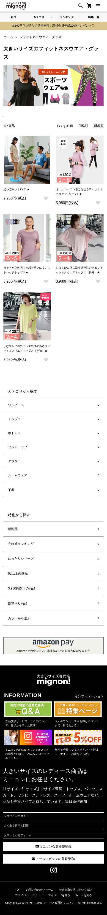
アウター (14, 461)
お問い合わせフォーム (17, 835)
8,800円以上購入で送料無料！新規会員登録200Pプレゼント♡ (53, 25)
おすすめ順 (65, 126)
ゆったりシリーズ (21, 558)
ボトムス (14, 433)
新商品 (13, 529)
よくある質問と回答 (16, 825)
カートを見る (83, 895)
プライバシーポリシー (29, 895)
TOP (17, 889)
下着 (11, 490)
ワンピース (16, 405)
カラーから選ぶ (19, 618)
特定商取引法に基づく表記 (75, 889)
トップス (14, 419)
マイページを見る (59, 895)
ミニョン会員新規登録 (54, 846)
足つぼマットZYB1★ (16, 189)
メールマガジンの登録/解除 (53, 859)
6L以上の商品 (18, 573)
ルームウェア (17, 475)
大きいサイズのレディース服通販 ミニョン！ (49, 902)
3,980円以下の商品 (21, 588)
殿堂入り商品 (17, 603)
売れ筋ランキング (21, 544)
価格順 (83, 126)
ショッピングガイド (16, 815)
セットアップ (17, 447)
